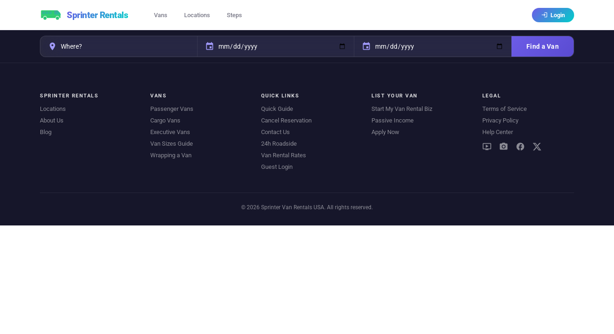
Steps (234, 15)
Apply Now (385, 131)
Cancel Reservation (286, 120)
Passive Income (392, 120)
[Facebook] (520, 146)
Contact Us (275, 131)
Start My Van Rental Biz (401, 108)
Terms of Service (504, 108)
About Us (52, 120)
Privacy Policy (500, 120)
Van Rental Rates (283, 155)
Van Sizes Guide (171, 143)
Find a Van (542, 46)
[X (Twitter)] (537, 146)
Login (553, 15)
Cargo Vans (165, 120)
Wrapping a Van (171, 155)
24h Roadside (279, 143)
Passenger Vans (171, 108)
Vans (160, 15)
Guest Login (277, 166)
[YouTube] (487, 146)
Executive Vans (170, 131)
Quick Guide (277, 108)
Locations (197, 15)
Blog (45, 131)
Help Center (497, 131)
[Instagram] (503, 146)
